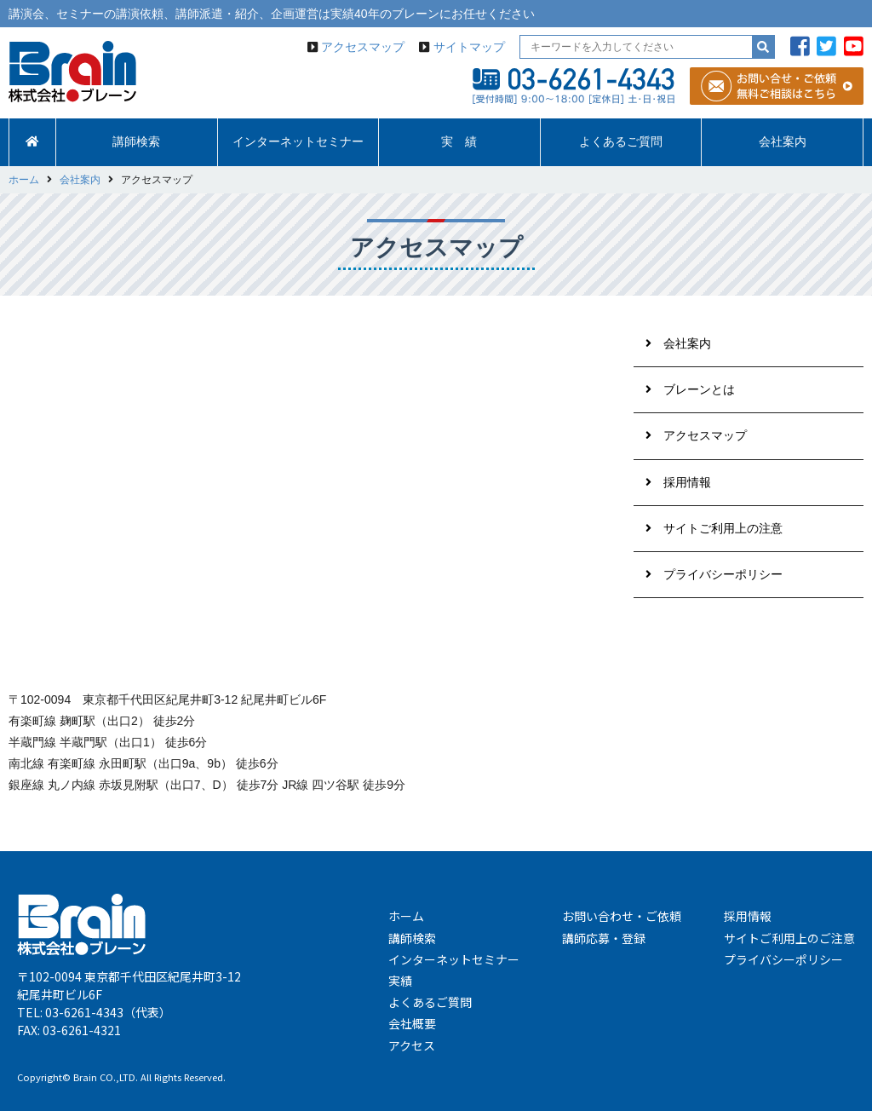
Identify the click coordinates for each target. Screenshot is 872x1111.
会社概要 (412, 1023)
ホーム (406, 915)
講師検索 (136, 141)
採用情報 (687, 482)
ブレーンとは (699, 389)
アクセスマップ (362, 47)
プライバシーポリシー (723, 574)
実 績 (459, 141)
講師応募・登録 (603, 938)
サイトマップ (469, 47)
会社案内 (782, 141)
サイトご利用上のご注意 (789, 938)
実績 (400, 980)
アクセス (411, 1045)
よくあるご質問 (621, 141)
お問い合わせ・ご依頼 (621, 915)
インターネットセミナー (298, 141)
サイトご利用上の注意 (723, 528)
